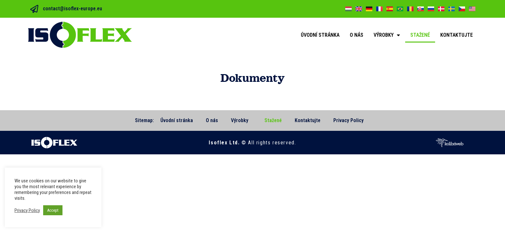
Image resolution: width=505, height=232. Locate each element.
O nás (356, 35)
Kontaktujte (456, 35)
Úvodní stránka (320, 35)
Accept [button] (53, 210)
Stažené (420, 35)
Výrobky (387, 35)
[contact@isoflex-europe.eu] (34, 9)
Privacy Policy (348, 120)
